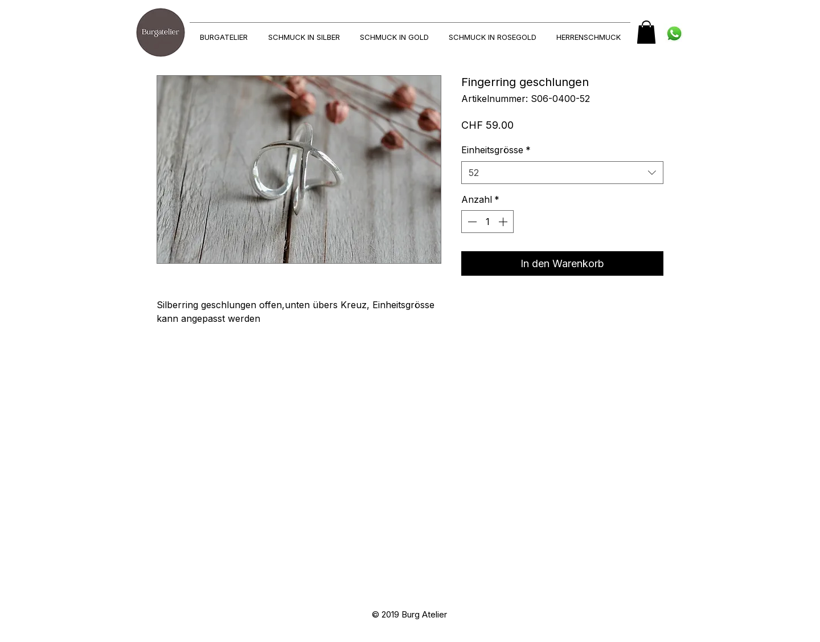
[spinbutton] (487, 221)
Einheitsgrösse (496, 150)
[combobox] (562, 172)
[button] (646, 32)
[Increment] (504, 221)
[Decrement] (471, 221)
